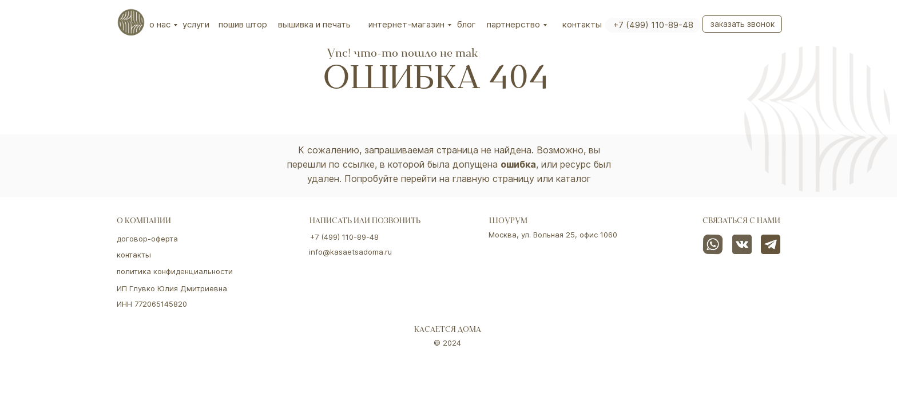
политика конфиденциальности (175, 271)
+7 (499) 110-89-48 (653, 24)
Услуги (195, 24)
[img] (131, 22)
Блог (466, 24)
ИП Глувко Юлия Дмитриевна (172, 288)
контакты (134, 254)
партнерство (513, 24)
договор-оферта (147, 238)
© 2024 (447, 342)
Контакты (582, 24)
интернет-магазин (406, 24)
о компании (144, 221)
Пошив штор (243, 24)
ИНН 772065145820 (152, 303)
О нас (159, 24)
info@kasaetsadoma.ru (350, 251)
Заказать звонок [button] (743, 24)
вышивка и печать (314, 24)
